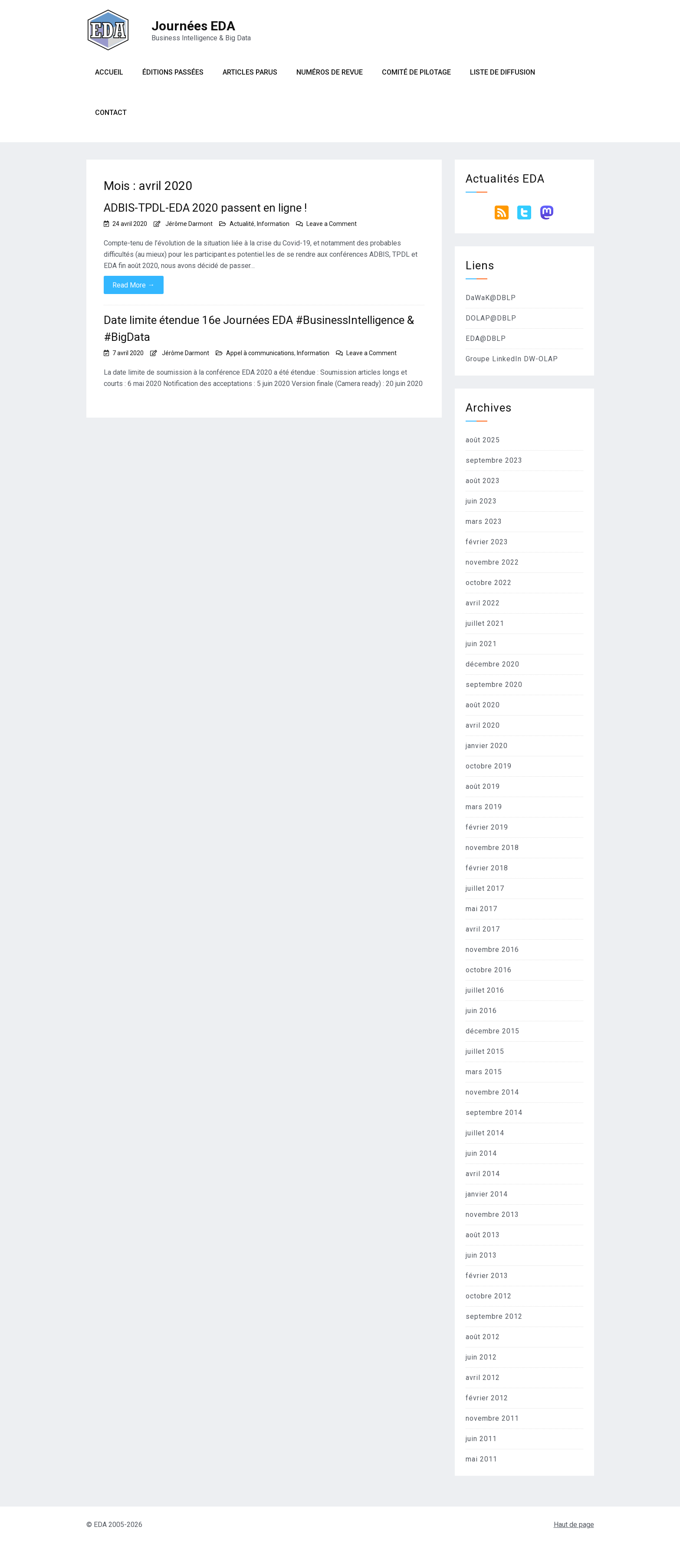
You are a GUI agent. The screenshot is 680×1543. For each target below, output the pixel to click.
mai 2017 (481, 909)
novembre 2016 (492, 949)
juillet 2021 (485, 623)
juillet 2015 (485, 1051)
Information (273, 223)
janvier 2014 (487, 1194)
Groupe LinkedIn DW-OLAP (512, 359)
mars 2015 (484, 1072)
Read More (133, 285)
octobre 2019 (489, 766)
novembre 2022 (492, 562)
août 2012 (483, 1337)
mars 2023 (484, 521)
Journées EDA (193, 25)
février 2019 (487, 827)
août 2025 (483, 440)
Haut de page (574, 1524)
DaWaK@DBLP (491, 298)
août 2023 (483, 481)
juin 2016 (481, 1011)
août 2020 (483, 705)
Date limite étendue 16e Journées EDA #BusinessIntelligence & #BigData (259, 328)
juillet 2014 (485, 1133)
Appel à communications (260, 353)
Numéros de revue (329, 72)
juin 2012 (481, 1357)
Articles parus (250, 72)
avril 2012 (483, 1377)
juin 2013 (481, 1255)
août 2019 (483, 786)
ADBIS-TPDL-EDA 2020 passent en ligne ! (205, 207)
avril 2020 (483, 725)
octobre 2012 (489, 1296)
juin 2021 (481, 644)
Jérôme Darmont (189, 223)
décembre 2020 (492, 664)
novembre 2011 (492, 1418)
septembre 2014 (494, 1112)
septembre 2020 (494, 684)
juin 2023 (481, 501)
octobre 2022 (489, 583)
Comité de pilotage (416, 72)
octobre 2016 (489, 970)
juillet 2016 (485, 990)
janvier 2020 (487, 746)
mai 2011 (481, 1459)
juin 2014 (481, 1153)
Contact (111, 112)
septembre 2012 (494, 1316)
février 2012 (487, 1398)
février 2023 (487, 542)
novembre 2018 (492, 847)
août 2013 (483, 1235)
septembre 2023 (494, 460)
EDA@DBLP (486, 338)
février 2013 (487, 1276)
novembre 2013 (492, 1214)
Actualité (242, 223)
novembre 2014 (492, 1092)
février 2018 (487, 868)
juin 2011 (481, 1439)
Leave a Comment (331, 223)
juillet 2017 (485, 888)
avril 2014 (483, 1174)
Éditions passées (173, 72)
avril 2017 (483, 929)
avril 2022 (483, 603)
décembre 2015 (492, 1031)
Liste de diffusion (502, 72)
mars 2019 (484, 807)
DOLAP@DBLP (491, 318)
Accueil (109, 72)
